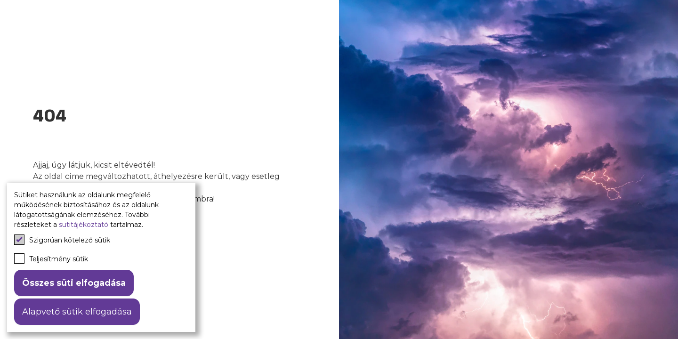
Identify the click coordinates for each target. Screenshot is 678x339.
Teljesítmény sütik (51, 258)
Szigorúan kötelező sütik (62, 239)
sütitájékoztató (83, 224)
